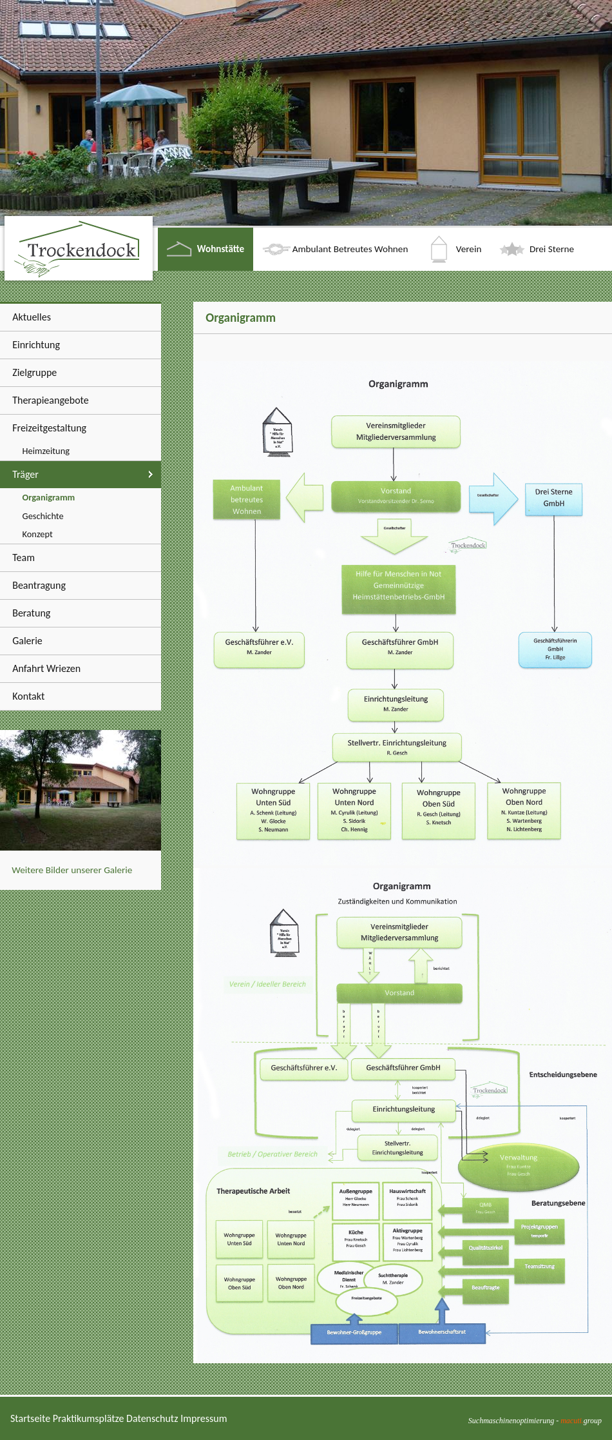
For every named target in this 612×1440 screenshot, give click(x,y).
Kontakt (28, 696)
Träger (25, 474)
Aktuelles (31, 317)
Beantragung (39, 585)
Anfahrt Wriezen (46, 668)
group (581, 1420)
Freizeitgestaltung (49, 428)
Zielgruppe (34, 372)
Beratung (31, 613)
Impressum (203, 1418)
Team (23, 557)
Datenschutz (152, 1418)
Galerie (27, 641)
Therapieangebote (50, 400)
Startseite (30, 1418)
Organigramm (49, 497)
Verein (469, 249)
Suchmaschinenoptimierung (511, 1420)
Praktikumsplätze (88, 1418)
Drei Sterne (552, 249)
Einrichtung (36, 345)
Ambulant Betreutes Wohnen (350, 249)
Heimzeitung (46, 451)
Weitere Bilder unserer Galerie (72, 870)
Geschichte (43, 516)
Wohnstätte (220, 249)
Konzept (38, 534)
